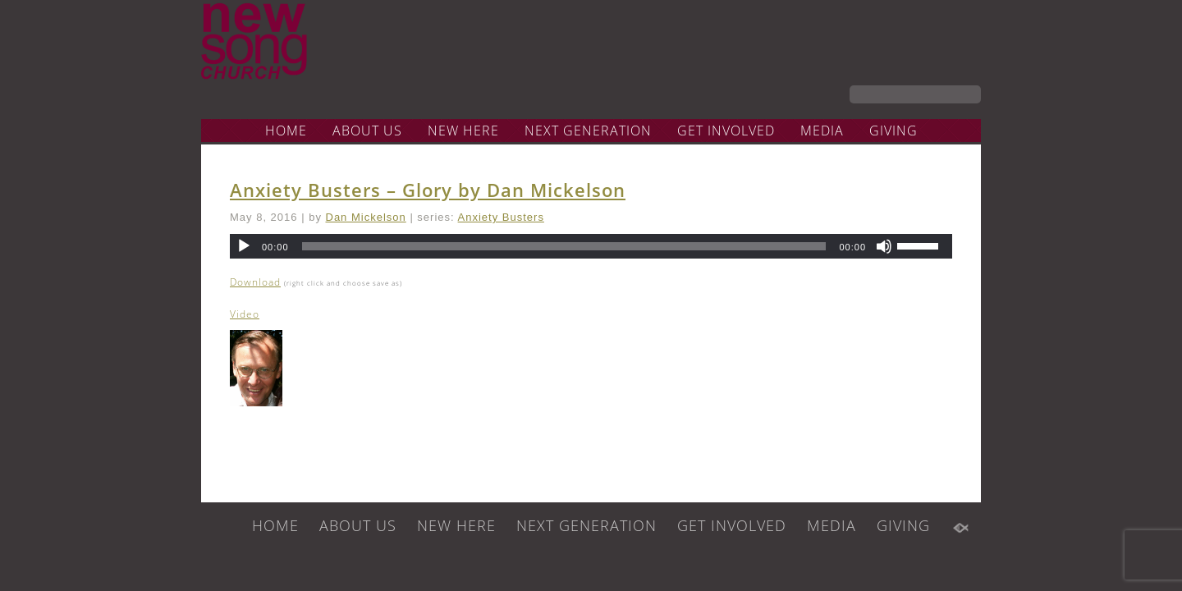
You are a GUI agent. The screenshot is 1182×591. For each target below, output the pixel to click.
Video (244, 314)
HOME (286, 130)
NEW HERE (463, 130)
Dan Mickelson (366, 217)
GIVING (893, 130)
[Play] (244, 246)
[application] (591, 246)
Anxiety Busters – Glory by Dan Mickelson (427, 189)
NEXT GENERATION (588, 130)
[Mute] (884, 246)
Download (255, 282)
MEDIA (822, 130)
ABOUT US (367, 130)
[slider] (564, 246)
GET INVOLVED (726, 130)
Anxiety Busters (501, 217)
